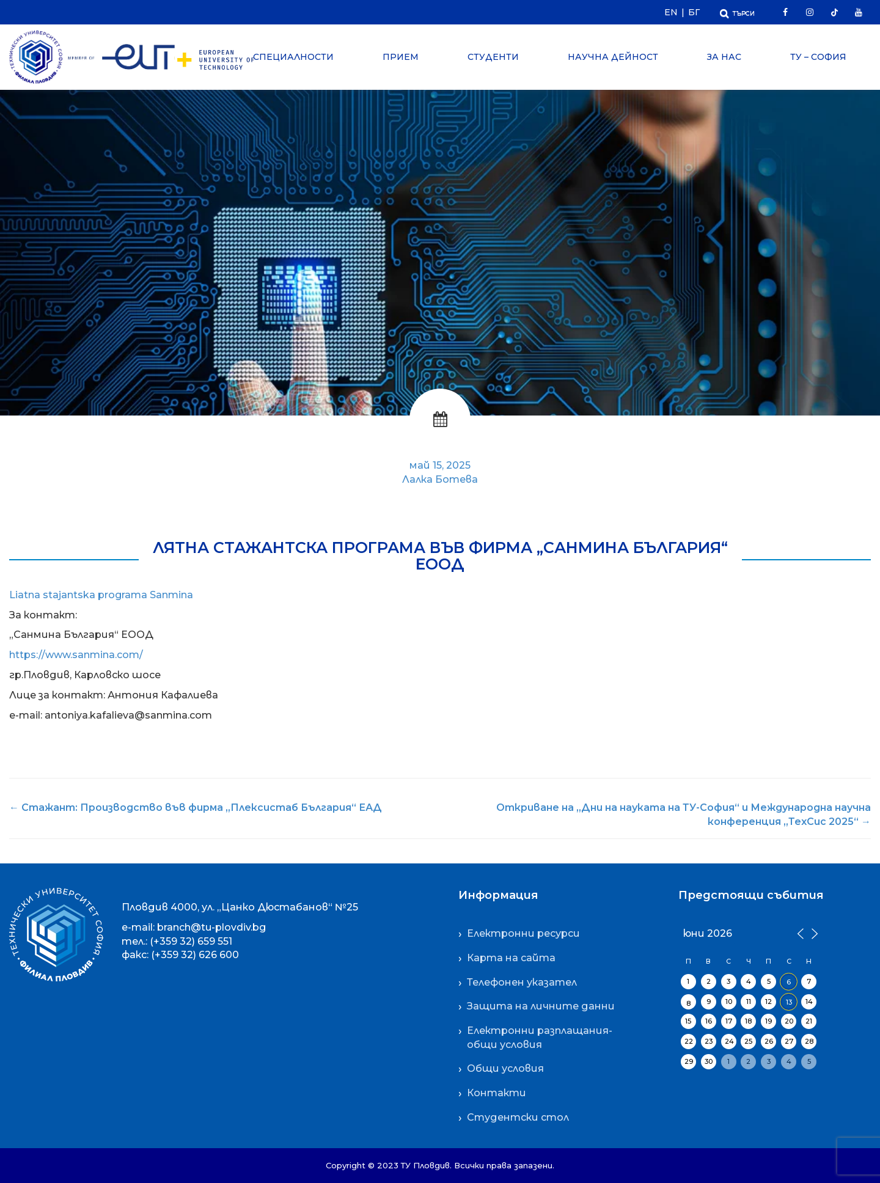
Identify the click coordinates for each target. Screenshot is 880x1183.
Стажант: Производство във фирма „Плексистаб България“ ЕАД (195, 807)
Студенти (493, 56)
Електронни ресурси (523, 933)
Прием (401, 56)
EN (671, 12)
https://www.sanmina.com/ (76, 655)
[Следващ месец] (812, 932)
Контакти (496, 1093)
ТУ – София (818, 56)
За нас (724, 56)
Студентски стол (518, 1117)
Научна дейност (613, 56)
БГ (694, 12)
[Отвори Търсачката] (737, 12)
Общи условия (505, 1068)
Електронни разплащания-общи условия (539, 1037)
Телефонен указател (522, 982)
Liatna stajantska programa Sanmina (101, 595)
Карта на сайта (511, 958)
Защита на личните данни (541, 1006)
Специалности (293, 56)
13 (789, 1002)
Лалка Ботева (440, 479)
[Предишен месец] (799, 932)
